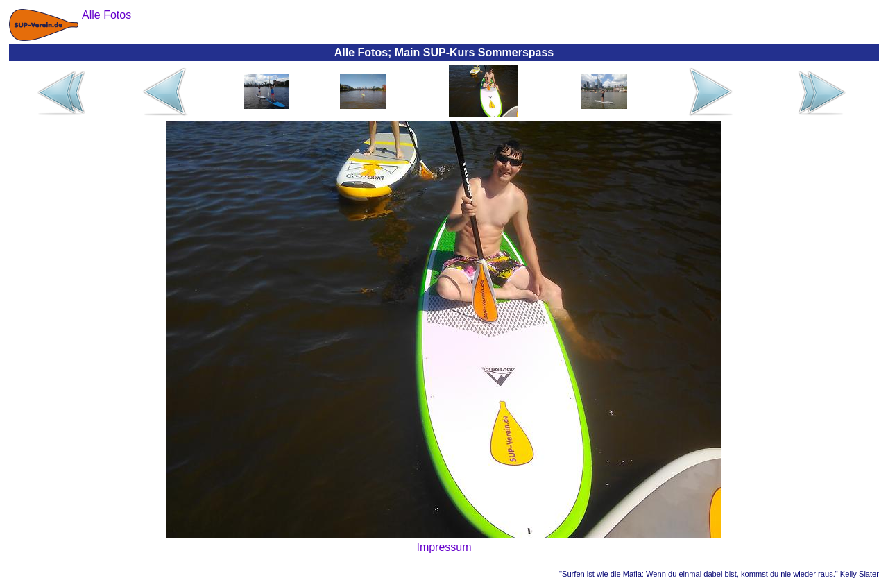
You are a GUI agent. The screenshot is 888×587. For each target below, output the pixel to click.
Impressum (443, 547)
